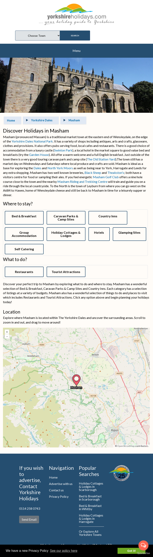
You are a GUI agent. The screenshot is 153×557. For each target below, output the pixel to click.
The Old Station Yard (101, 159)
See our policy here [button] (63, 550)
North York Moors (60, 168)
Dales (37, 168)
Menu (76, 50)
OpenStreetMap (125, 445)
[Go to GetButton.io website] (143, 553)
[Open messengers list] (143, 545)
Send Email (29, 519)
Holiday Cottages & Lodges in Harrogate (91, 518)
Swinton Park (63, 150)
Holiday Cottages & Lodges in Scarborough (91, 486)
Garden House (39, 154)
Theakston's (115, 172)
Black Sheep (92, 172)
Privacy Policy (59, 496)
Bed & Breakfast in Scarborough (90, 497)
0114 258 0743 (29, 508)
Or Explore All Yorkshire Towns (90, 532)
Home (53, 477)
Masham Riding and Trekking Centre (82, 181)
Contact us (56, 490)
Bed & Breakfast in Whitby (90, 507)
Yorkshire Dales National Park (32, 141)
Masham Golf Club (106, 177)
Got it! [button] (131, 550)
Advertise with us (61, 484)
